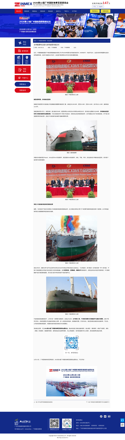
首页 (35, 40)
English (101, 6)
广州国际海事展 (42, 40)
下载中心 (66, 11)
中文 (94, 6)
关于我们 (74, 11)
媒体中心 (58, 11)
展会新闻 (49, 40)
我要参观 (42, 11)
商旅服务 (50, 11)
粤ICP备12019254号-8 (62, 437)
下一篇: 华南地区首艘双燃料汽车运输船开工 (98, 402)
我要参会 (34, 11)
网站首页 (18, 11)
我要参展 (26, 11)
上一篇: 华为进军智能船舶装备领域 (43, 402)
